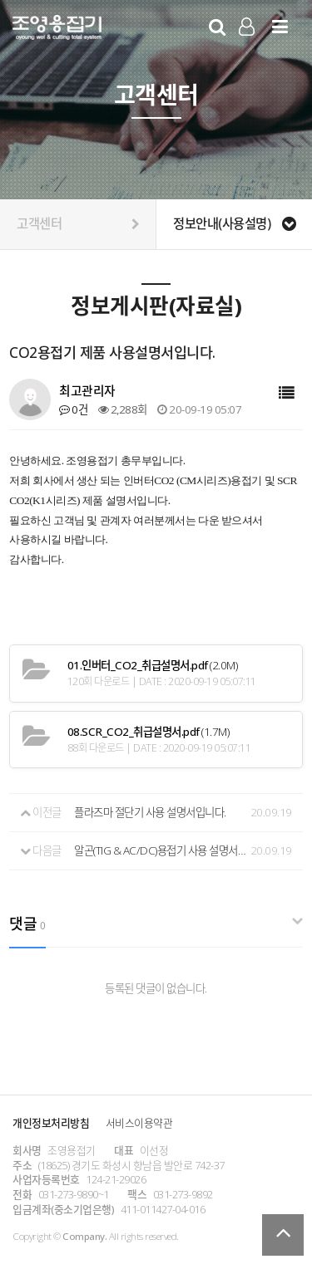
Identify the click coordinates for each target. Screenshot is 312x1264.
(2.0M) (152, 665)
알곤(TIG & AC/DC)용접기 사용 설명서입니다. (160, 850)
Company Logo (57, 30)
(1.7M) (148, 731)
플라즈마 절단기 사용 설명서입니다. (150, 812)
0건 (73, 409)
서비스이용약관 (139, 1122)
